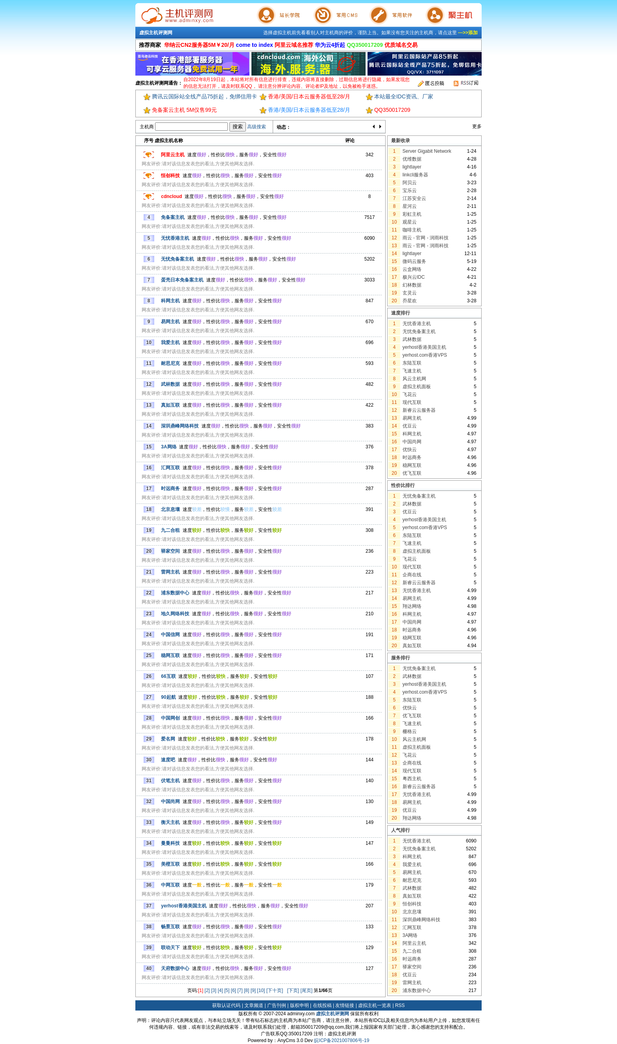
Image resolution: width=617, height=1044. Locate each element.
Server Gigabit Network (427, 151)
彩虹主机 (412, 214)
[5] (226, 990)
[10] (261, 990)
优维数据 (412, 159)
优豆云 (410, 426)
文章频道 (253, 1005)
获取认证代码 (226, 1005)
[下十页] (274, 990)
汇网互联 (412, 927)
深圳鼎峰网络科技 (421, 919)
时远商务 (412, 457)
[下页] (293, 990)
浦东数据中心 (417, 990)
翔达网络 (412, 606)
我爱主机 (412, 864)
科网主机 (412, 434)
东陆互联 (412, 363)
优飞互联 (412, 473)
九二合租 (412, 951)
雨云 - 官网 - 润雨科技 (426, 238)
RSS (400, 1005)
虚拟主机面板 (417, 386)
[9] (253, 990)
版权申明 (299, 1005)
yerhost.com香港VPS (425, 355)
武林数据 (412, 339)
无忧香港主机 (417, 323)
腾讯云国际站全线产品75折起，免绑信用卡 (204, 96)
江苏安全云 (414, 198)
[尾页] (306, 990)
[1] (200, 990)
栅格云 (410, 731)
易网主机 (412, 418)
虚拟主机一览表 (374, 1005)
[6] (233, 990)
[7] (239, 990)
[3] (213, 990)
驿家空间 (412, 967)
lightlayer (412, 167)
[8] (246, 990)
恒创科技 (412, 904)
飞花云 (410, 394)
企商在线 (412, 575)
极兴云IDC (414, 277)
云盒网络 (412, 269)
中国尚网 (412, 441)
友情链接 (344, 1005)
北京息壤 (412, 911)
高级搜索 (256, 127)
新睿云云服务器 (419, 410)
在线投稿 (322, 1005)
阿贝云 (410, 182)
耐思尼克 (412, 880)
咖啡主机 (412, 230)
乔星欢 (410, 301)
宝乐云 (410, 190)
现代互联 (412, 402)
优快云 (410, 449)
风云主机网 (414, 378)
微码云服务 (414, 261)
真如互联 (412, 645)
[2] (207, 990)
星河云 (410, 206)
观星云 (410, 222)
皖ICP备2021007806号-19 (341, 1040)
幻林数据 (412, 285)
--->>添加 (468, 32)
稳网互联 (412, 465)
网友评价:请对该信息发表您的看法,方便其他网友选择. (198, 164)
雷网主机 (412, 982)
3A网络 (410, 935)
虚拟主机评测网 (155, 32)
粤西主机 (412, 778)
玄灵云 (410, 293)
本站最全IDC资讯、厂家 (403, 96)
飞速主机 (412, 371)
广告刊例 (276, 1005)
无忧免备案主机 (419, 331)
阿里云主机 (414, 943)
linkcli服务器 (415, 175)
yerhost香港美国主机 (424, 347)
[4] (220, 990)
